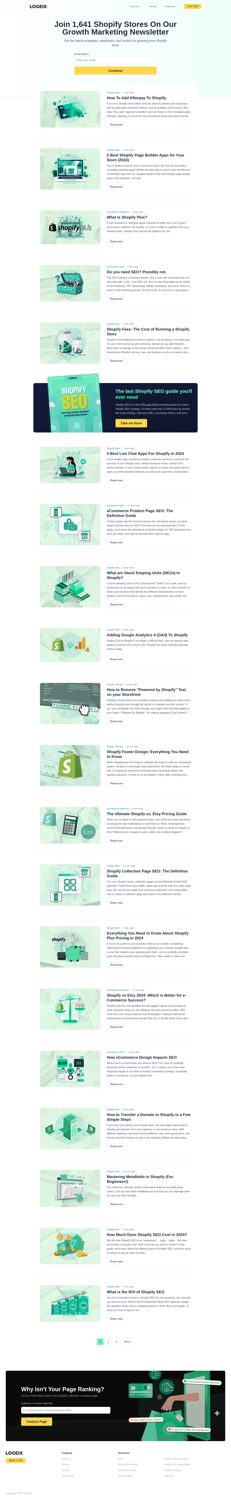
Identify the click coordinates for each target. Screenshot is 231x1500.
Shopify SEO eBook (128, 1464)
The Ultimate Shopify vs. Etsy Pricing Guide (147, 814)
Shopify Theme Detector (176, 1458)
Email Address (81, 54)
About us (66, 1458)
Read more (116, 124)
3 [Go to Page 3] (116, 1341)
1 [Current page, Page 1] (100, 1341)
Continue (116, 70)
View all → (169, 1476)
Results (153, 6)
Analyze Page (36, 1421)
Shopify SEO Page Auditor (177, 1464)
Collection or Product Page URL (37, 1403)
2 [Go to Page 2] (108, 1341)
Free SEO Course (127, 1470)
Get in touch (68, 1476)
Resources (171, 6)
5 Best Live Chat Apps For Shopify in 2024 (145, 453)
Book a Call (15, 1460)
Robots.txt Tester (172, 1470)
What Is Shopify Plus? (127, 217)
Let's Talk (192, 6)
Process (66, 1464)
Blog (120, 1458)
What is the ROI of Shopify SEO (135, 1292)
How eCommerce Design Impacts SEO (142, 1057)
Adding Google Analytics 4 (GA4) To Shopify (147, 635)
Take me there (131, 423)
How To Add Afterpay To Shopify (136, 98)
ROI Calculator (125, 1476)
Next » (127, 1341)
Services (136, 6)
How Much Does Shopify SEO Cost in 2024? (147, 1234)
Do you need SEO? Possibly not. (137, 272)
